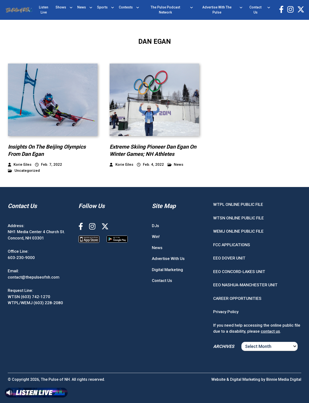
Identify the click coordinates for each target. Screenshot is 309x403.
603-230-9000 (21, 257)
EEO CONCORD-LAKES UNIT (239, 271)
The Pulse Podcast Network (165, 9)
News (81, 7)
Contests (126, 7)
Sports (102, 7)
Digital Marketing (167, 269)
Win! (156, 236)
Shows (61, 7)
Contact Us (255, 9)
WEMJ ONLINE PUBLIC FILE (238, 231)
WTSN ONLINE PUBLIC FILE (238, 218)
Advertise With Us (168, 258)
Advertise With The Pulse (217, 9)
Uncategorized (24, 171)
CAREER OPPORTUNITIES (237, 298)
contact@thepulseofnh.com (33, 277)
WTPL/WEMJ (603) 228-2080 (35, 302)
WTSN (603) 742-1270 (29, 296)
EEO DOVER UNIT (229, 258)
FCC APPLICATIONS (231, 244)
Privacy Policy (226, 311)
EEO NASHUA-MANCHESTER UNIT (245, 284)
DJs (155, 225)
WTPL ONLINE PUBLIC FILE (238, 204)
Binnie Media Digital (283, 379)
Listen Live (43, 9)
